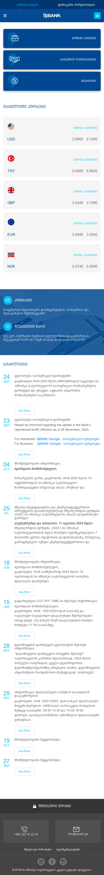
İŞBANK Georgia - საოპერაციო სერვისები (68, 439)
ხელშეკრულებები (68, 849)
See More (24, 410)
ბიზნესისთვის (28, 4)
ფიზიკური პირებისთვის (76, 4)
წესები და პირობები (38, 849)
